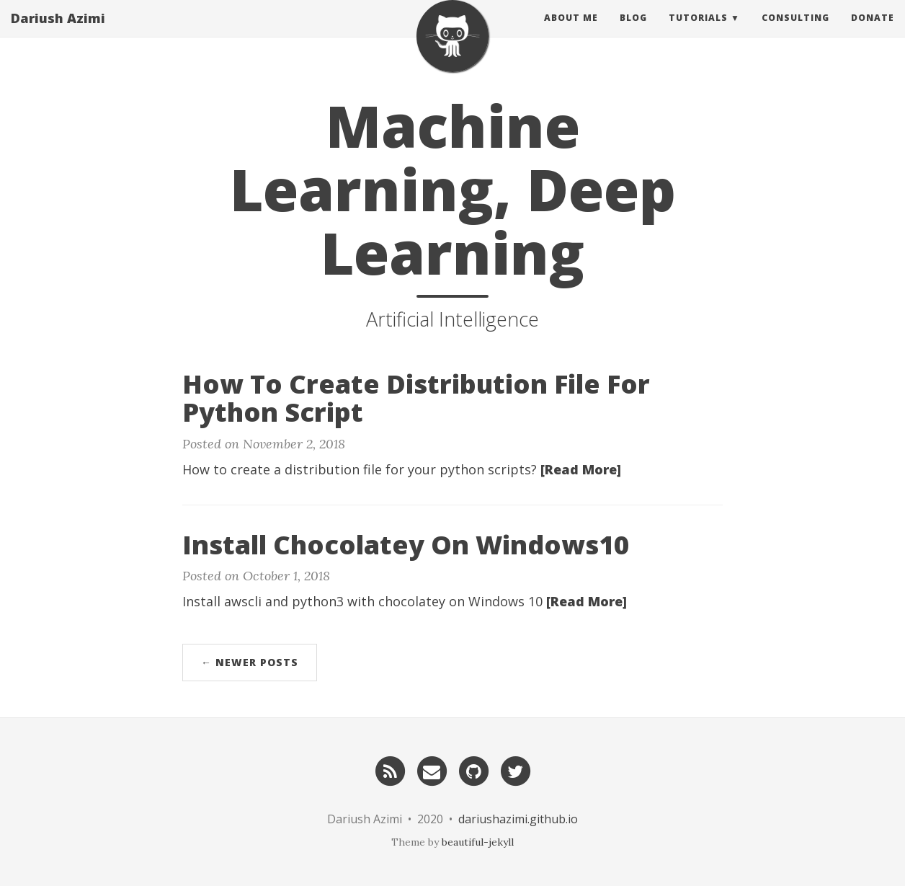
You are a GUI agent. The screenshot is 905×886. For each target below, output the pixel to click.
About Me (571, 32)
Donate (872, 32)
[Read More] (580, 469)
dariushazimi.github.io (518, 819)
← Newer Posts (249, 662)
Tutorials (698, 32)
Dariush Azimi (58, 32)
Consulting (795, 32)
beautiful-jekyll (478, 842)
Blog (633, 32)
